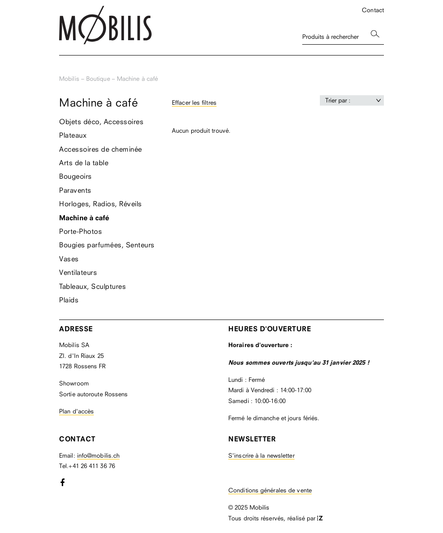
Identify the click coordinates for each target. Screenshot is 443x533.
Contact (373, 10)
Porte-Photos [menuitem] (80, 231)
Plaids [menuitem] (68, 300)
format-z (320, 518)
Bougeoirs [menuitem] (75, 176)
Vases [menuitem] (69, 259)
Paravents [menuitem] (75, 190)
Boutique (98, 78)
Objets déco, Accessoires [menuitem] (101, 121)
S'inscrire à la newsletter (261, 455)
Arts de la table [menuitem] (83, 162)
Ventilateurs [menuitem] (78, 272)
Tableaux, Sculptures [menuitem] (92, 286)
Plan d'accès (76, 411)
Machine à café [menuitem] (84, 217)
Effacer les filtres (194, 102)
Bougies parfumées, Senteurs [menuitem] (107, 245)
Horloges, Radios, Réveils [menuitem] (100, 203)
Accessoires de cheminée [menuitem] (100, 149)
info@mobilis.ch (98, 455)
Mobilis (69, 78)
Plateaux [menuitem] (73, 135)
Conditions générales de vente (270, 490)
